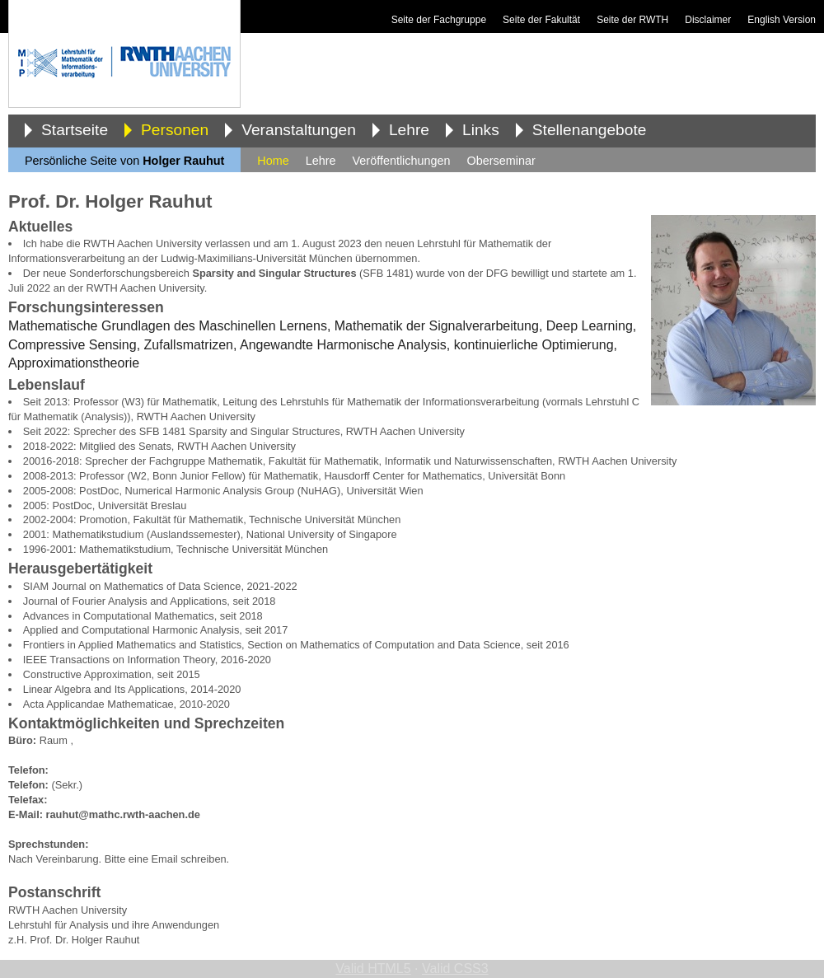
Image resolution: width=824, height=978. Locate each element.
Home (272, 160)
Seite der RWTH (632, 20)
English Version (781, 20)
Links (480, 129)
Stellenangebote (589, 129)
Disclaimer (708, 20)
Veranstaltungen (298, 129)
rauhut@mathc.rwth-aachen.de (123, 814)
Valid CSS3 (455, 969)
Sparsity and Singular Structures (274, 273)
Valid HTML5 (372, 969)
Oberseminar (501, 160)
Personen (174, 129)
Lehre (409, 129)
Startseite (74, 129)
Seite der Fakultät (541, 20)
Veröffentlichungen (402, 160)
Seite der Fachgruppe (438, 20)
